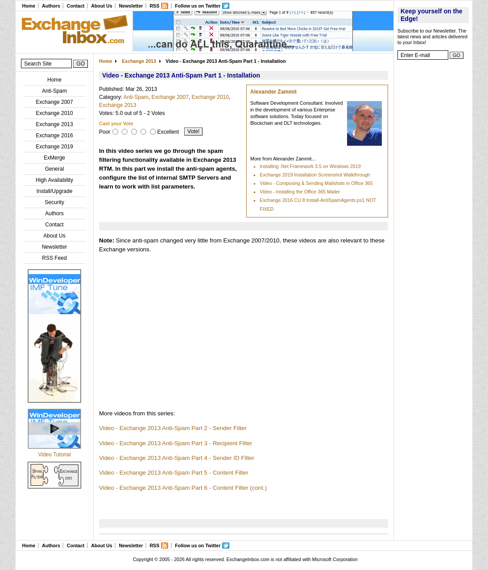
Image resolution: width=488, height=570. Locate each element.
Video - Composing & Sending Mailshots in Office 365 (316, 183)
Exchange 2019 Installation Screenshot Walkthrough (315, 174)
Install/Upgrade (55, 191)
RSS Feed (54, 258)
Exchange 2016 (54, 135)
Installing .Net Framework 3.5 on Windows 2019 (310, 166)
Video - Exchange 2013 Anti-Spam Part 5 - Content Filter (173, 472)
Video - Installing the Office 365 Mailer (300, 191)
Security (54, 202)
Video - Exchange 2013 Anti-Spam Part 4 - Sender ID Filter (176, 458)
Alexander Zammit (273, 92)
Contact (76, 5)
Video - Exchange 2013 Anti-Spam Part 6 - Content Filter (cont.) (183, 487)
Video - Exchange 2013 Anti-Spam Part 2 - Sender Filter (173, 428)
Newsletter (131, 5)
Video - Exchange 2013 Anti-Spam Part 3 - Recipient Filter (175, 443)
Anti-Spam (54, 91)
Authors (51, 5)
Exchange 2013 (54, 124)
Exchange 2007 (54, 102)
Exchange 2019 (54, 147)
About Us (101, 5)
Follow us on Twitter (197, 5)
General (54, 169)
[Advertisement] (433, 198)
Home (28, 5)
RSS (154, 5)
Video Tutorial (54, 454)
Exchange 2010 (54, 113)
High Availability (54, 180)
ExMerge (54, 158)
